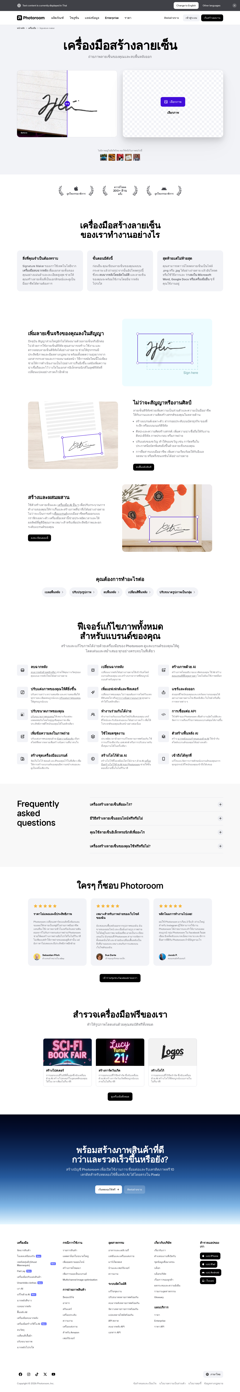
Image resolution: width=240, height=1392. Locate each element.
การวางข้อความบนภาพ (129, 698)
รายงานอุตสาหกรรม (165, 1291)
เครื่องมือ (32, 28)
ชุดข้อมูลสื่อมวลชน (164, 1262)
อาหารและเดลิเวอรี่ (118, 1250)
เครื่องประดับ (69, 1314)
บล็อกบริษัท (160, 1273)
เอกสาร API (114, 1332)
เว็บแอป (208, 1280)
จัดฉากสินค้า (24, 1250)
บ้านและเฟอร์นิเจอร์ (119, 1268)
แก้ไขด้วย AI (26, 1294)
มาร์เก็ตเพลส (115, 1262)
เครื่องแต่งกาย (70, 1326)
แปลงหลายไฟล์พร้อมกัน (120, 1314)
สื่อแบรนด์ (60, 513)
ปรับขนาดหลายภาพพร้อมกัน (123, 1297)
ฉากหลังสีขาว (24, 1300)
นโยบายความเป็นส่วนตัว (172, 1383)
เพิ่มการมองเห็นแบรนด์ (75, 1273)
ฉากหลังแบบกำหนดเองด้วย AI (193, 738)
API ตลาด (113, 1320)
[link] (54, 592)
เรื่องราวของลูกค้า (163, 1279)
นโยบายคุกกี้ (194, 1383)
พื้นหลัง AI (22, 1312)
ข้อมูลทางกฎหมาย (213, 1383)
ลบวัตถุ (20, 1329)
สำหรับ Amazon (71, 1332)
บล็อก (157, 1268)
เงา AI (20, 1288)
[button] (156, 804)
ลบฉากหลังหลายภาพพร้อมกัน (123, 1303)
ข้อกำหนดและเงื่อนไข (145, 1383)
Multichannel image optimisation (80, 1279)
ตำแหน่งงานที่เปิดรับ (165, 1256)
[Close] (234, 5)
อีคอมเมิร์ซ (68, 1297)
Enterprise (159, 1320)
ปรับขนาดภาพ (24, 1341)
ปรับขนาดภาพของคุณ (42, 716)
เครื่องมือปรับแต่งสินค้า (29, 1276)
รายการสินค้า (70, 1250)
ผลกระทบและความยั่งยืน (167, 1285)
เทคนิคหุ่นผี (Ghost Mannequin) (36, 1263)
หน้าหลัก (21, 28)
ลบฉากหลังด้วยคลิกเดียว (44, 672)
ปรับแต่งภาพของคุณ (70, 698)
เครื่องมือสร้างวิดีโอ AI (32, 1323)
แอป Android (210, 1272)
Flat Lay (24, 1271)
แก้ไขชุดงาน (115, 1291)
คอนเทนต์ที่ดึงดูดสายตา (184, 675)
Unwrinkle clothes (30, 1282)
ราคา (157, 1314)
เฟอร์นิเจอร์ (69, 1338)
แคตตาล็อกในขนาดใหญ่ (76, 1256)
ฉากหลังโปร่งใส (25, 1347)
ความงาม (68, 1320)
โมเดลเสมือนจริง (29, 1256)
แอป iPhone (210, 1256)
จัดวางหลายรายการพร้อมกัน (123, 1309)
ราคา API (159, 1326)
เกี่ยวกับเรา (160, 1250)
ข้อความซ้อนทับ (65, 738)
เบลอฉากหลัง (24, 1306)
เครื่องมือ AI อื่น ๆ (68, 505)
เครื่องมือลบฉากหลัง (27, 1318)
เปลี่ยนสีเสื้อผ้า (24, 1335)
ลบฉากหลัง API (116, 1326)
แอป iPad (208, 1264)
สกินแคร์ (67, 1309)
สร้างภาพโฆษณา (72, 1268)
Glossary (159, 1297)
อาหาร (66, 1303)
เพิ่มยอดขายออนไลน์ (73, 1262)
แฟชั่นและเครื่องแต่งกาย (121, 1256)
